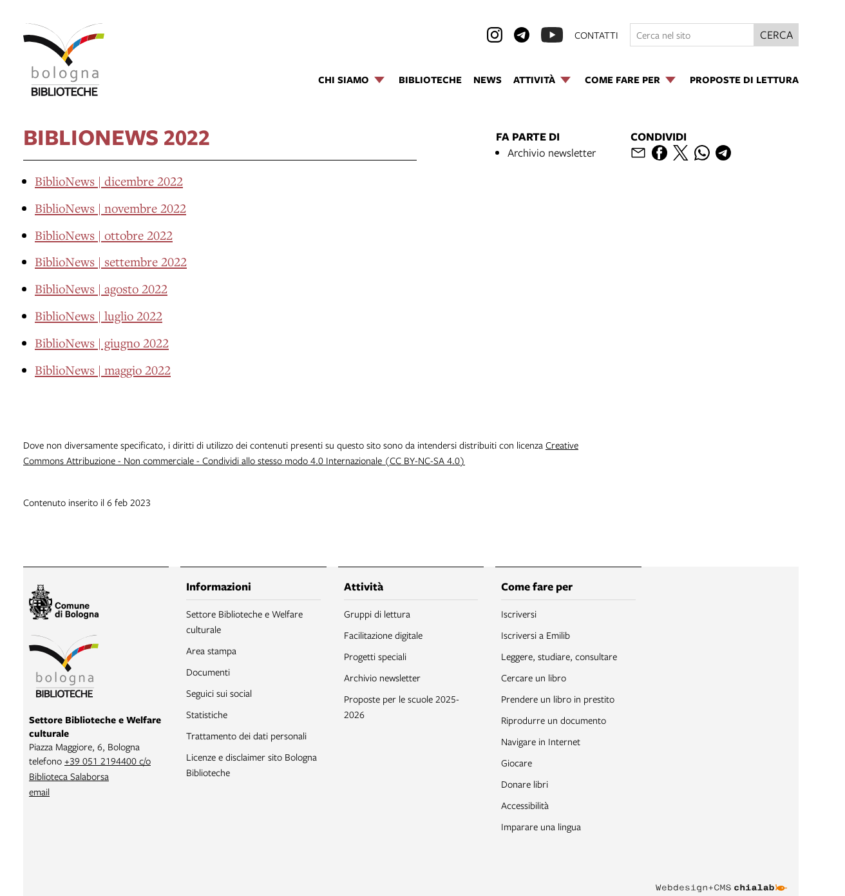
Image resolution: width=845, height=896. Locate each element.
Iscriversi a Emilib (535, 634)
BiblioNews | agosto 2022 (101, 288)
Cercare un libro (533, 677)
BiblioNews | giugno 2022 (102, 343)
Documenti (208, 671)
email (39, 791)
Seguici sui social (219, 693)
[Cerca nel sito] (692, 34)
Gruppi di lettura (377, 613)
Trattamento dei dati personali (246, 735)
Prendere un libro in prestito (557, 698)
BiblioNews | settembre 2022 (111, 261)
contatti (596, 34)
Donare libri (524, 783)
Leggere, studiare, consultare (559, 656)
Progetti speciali (375, 656)
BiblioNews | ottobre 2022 (104, 235)
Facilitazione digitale (383, 634)
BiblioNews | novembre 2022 (110, 208)
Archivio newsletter (552, 152)
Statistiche (206, 714)
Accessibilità (525, 805)
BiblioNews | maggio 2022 (103, 370)
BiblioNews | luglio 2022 (98, 315)
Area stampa (211, 650)
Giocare (516, 762)
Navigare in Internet (540, 741)
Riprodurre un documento (553, 720)
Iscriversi (518, 613)
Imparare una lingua (541, 826)
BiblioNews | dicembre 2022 (109, 181)
